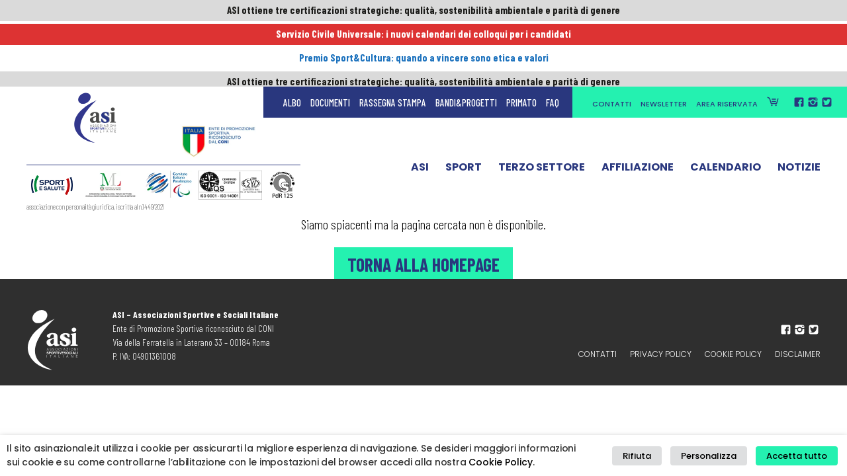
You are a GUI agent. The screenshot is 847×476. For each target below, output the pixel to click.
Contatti (611, 41)
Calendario (725, 107)
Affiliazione (638, 107)
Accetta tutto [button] (799, 456)
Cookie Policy (733, 354)
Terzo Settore (541, 107)
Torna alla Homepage (423, 263)
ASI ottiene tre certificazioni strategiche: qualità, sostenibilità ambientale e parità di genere (423, 11)
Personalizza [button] (717, 456)
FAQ (552, 40)
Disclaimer (798, 354)
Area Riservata (727, 41)
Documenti (330, 40)
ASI (420, 107)
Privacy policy (660, 354)
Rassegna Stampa (392, 40)
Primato (521, 40)
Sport (463, 107)
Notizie (799, 107)
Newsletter (664, 41)
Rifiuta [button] (652, 456)
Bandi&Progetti (466, 40)
